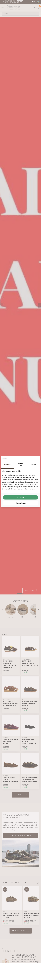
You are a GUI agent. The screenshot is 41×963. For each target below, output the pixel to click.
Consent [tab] (7, 464)
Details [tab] (33, 464)
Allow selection (20, 503)
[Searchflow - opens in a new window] (36, 458)
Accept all (20, 497)
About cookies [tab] (20, 465)
